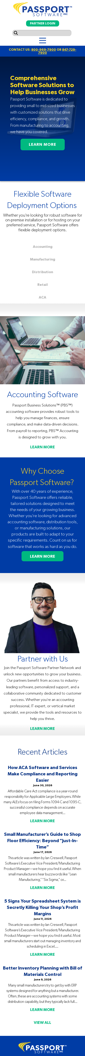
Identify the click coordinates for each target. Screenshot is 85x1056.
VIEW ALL (42, 1022)
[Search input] (41, 33)
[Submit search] (15, 33)
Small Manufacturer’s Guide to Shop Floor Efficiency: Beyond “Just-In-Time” (42, 840)
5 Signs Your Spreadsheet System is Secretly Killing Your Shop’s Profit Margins (42, 907)
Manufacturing (42, 259)
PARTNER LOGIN (42, 23)
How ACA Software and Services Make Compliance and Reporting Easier (43, 774)
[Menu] (42, 40)
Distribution (42, 272)
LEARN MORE (42, 144)
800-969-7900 (43, 49)
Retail (42, 284)
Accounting (42, 246)
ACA (42, 297)
